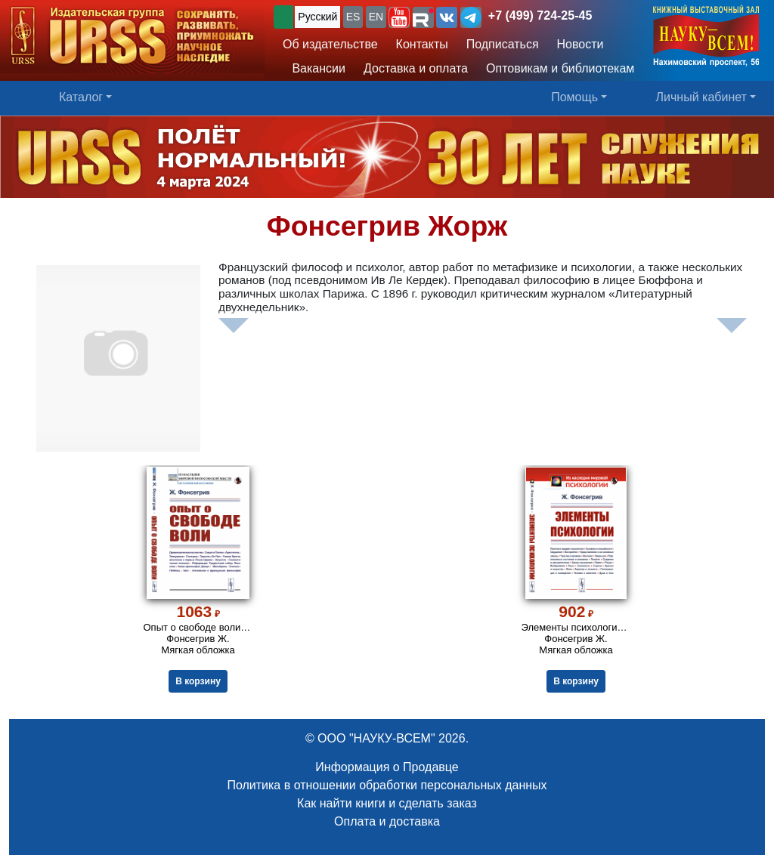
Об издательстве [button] (330, 44)
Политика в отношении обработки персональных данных (386, 785)
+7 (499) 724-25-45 (540, 15)
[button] (399, 17)
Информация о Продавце (386, 767)
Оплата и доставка (387, 821)
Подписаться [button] (502, 44)
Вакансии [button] (314, 68)
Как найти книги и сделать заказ (387, 803)
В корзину (198, 681)
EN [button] (376, 17)
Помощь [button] (574, 97)
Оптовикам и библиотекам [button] (560, 68)
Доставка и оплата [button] (416, 68)
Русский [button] (317, 17)
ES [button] (353, 17)
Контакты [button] (422, 44)
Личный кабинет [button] (701, 97)
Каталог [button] (81, 97)
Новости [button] (580, 44)
